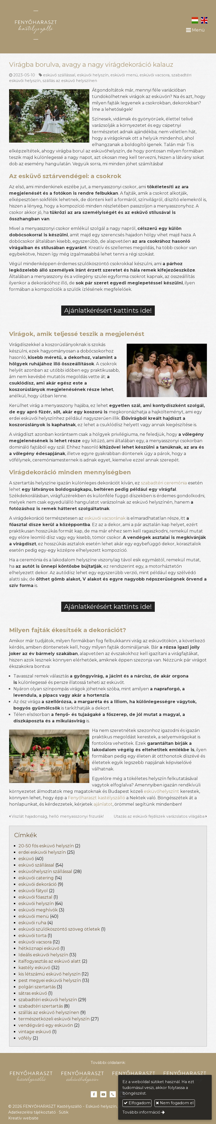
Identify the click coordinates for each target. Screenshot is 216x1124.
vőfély (25, 1038)
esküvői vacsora (154, 75)
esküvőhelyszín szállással (45, 871)
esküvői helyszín (93, 75)
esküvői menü (124, 75)
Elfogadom (137, 1102)
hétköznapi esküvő (38, 948)
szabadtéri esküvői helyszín (47, 999)
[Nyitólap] (51, 25)
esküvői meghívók (38, 909)
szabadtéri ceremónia (164, 482)
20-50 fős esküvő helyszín (46, 845)
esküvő (26, 858)
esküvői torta (32, 935)
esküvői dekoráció (37, 884)
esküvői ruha (32, 922)
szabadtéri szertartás (40, 1006)
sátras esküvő (32, 993)
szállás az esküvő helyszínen (70, 80)
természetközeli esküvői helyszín (54, 1018)
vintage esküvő (34, 1031)
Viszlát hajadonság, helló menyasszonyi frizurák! (56, 816)
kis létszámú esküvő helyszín (49, 974)
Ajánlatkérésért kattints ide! (108, 310)
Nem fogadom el (175, 1102)
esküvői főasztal (35, 897)
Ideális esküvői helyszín (43, 954)
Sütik (63, 1112)
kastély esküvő (34, 967)
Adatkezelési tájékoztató (32, 1112)
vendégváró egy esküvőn (45, 1025)
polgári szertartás (37, 986)
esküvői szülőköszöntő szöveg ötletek (59, 929)
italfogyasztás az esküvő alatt (49, 961)
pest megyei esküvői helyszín (49, 980)
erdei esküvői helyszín (42, 852)
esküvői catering (36, 877)
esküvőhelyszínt (161, 791)
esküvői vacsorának (105, 518)
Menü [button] (195, 30)
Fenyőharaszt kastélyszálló (96, 797)
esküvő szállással (59, 75)
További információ (141, 1112)
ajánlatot (103, 804)
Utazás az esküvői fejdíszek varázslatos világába (160, 816)
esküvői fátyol (33, 890)
